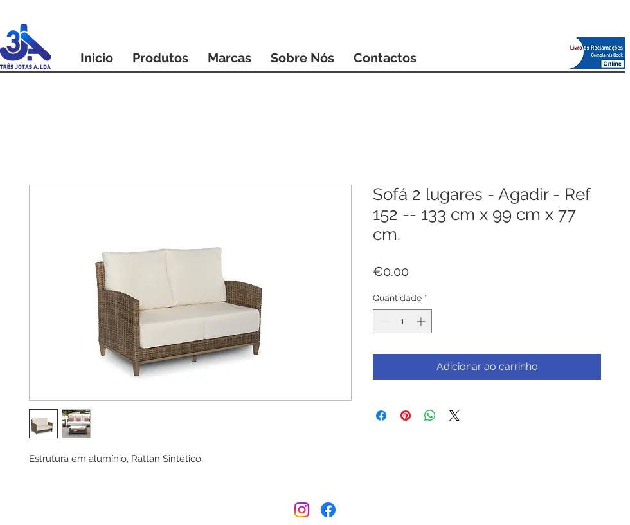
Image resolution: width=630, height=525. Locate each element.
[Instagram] (302, 510)
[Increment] (422, 321)
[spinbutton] (402, 321)
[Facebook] (328, 510)
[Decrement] (383, 321)
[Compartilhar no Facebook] (381, 415)
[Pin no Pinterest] (405, 415)
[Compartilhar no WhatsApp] (430, 415)
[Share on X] (454, 415)
